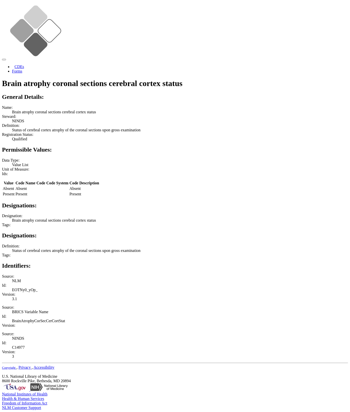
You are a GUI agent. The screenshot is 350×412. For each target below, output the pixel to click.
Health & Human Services (23, 398)
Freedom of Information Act (24, 403)
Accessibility (44, 367)
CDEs (19, 67)
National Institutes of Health (25, 394)
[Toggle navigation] (4, 59)
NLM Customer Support (21, 407)
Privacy (25, 367)
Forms (17, 71)
